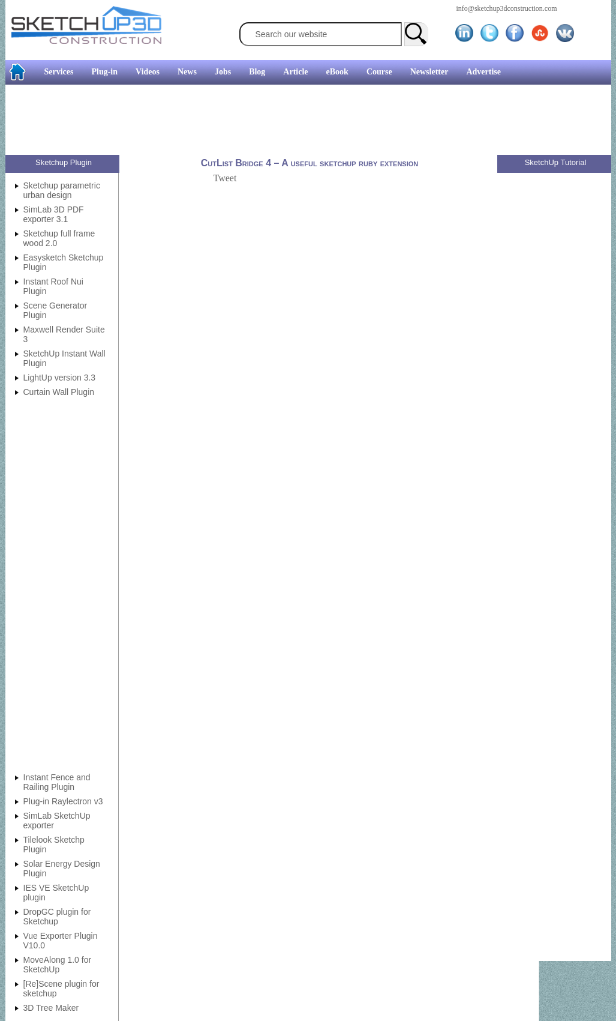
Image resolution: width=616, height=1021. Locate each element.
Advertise (483, 71)
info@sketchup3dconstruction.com (506, 8)
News (187, 71)
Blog (257, 71)
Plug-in (104, 71)
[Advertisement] (303, 121)
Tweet (225, 178)
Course (379, 71)
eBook (337, 71)
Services (59, 71)
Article (295, 71)
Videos (148, 71)
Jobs (223, 71)
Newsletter (429, 71)
